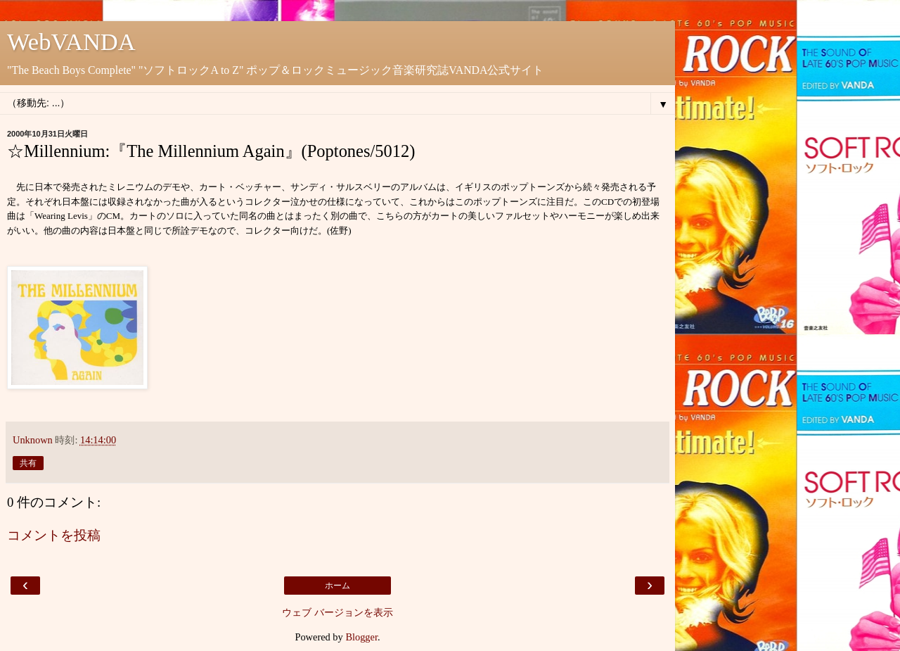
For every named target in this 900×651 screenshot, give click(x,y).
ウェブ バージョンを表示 (337, 612)
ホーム (337, 585)
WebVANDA (71, 41)
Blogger (361, 637)
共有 (28, 463)
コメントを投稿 (54, 535)
